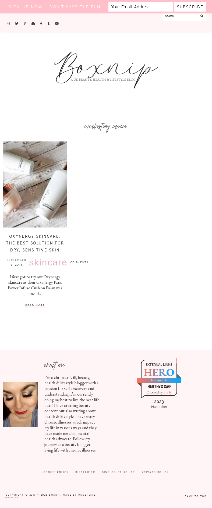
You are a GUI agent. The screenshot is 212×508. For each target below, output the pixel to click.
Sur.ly (168, 392)
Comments (79, 262)
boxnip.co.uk (159, 380)
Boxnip (55, 494)
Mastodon (159, 407)
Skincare (48, 262)
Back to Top (196, 496)
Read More (35, 305)
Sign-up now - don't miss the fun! (55, 7)
